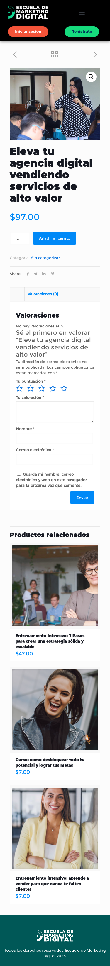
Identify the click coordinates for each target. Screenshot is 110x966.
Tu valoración (30, 397)
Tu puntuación (31, 381)
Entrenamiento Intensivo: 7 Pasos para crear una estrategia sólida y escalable (50, 641)
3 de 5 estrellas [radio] (41, 388)
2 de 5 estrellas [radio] (30, 388)
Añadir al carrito (54, 238)
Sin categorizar (45, 257)
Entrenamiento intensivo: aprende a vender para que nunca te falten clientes (52, 884)
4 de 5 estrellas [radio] (52, 388)
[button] (82, 12)
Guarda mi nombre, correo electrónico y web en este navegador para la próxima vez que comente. (51, 480)
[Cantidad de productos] (20, 238)
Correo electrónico (35, 449)
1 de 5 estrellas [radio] (19, 388)
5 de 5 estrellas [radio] (63, 388)
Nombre (25, 428)
